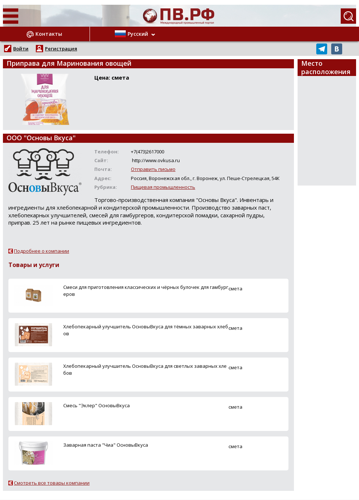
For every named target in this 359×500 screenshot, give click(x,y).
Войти (21, 48)
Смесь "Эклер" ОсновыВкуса (96, 405)
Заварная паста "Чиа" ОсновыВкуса (105, 445)
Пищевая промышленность (163, 187)
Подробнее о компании (41, 251)
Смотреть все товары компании (52, 483)
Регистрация (61, 48)
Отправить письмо (153, 169)
